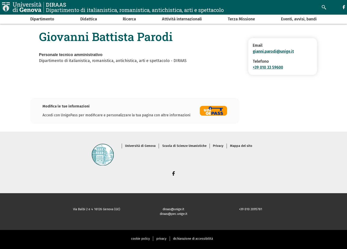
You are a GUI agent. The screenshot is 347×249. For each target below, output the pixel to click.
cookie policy (140, 239)
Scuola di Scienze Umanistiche (184, 146)
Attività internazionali (182, 19)
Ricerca (129, 19)
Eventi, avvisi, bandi (299, 19)
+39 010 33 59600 (268, 67)
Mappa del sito (241, 146)
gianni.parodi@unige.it (273, 51)
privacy (161, 239)
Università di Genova (140, 146)
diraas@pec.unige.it (173, 214)
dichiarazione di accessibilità (193, 239)
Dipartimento (42, 19)
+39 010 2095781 (250, 209)
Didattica (88, 19)
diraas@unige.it (173, 209)
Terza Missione (241, 19)
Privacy (218, 146)
